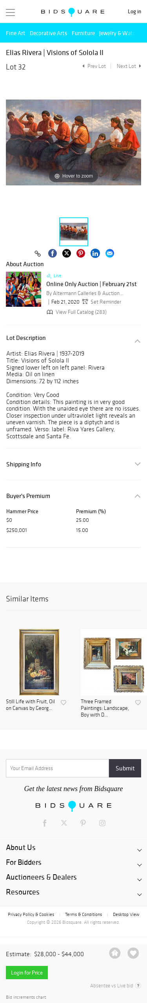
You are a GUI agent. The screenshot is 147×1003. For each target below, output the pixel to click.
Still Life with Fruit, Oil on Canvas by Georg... (30, 705)
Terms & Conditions (83, 914)
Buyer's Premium (28, 496)
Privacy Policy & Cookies (31, 914)
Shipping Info (23, 464)
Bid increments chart (26, 997)
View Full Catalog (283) (76, 312)
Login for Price (27, 972)
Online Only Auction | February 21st (91, 284)
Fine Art (15, 33)
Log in (134, 11)
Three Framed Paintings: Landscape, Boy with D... (105, 708)
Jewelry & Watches (121, 33)
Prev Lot (93, 66)
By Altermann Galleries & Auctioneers (85, 293)
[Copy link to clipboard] (38, 254)
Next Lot (129, 66)
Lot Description (26, 337)
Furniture (83, 33)
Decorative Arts (48, 33)
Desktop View (126, 914)
